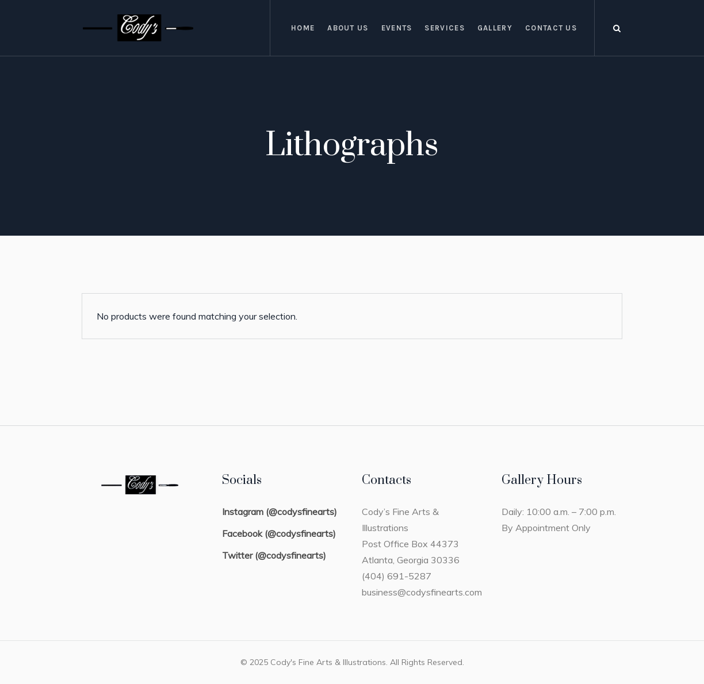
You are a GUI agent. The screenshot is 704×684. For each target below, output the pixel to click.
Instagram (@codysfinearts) (279, 511)
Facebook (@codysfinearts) (279, 533)
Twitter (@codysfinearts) (274, 555)
